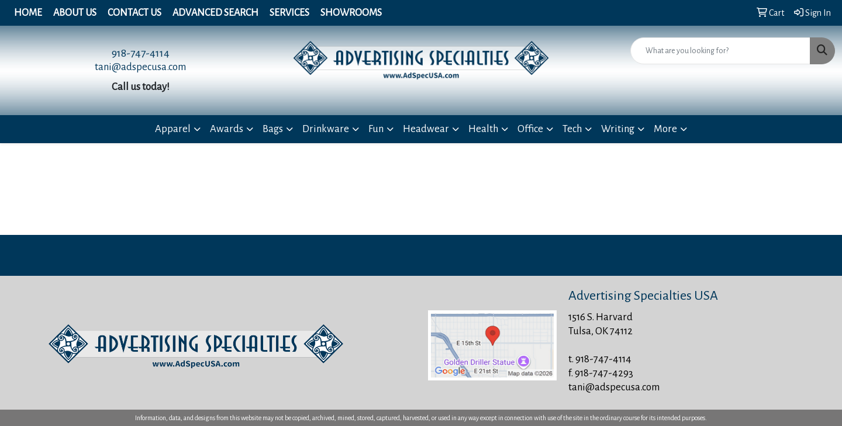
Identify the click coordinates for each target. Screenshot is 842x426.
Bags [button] (273, 128)
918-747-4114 (141, 53)
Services (289, 13)
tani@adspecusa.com (140, 66)
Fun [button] (376, 128)
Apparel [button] (173, 128)
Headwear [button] (426, 128)
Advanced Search (215, 13)
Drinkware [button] (325, 128)
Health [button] (483, 128)
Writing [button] (617, 128)
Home (28, 13)
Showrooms (351, 13)
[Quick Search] (720, 50)
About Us (74, 13)
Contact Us (134, 13)
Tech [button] (572, 128)
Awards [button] (226, 128)
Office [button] (530, 128)
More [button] (665, 128)
